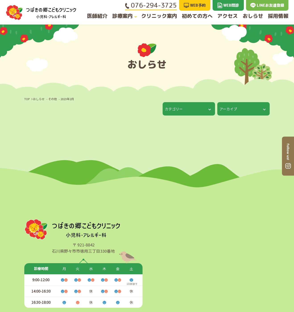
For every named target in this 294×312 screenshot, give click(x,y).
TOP (27, 99)
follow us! (288, 151)
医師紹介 (94, 16)
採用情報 (280, 16)
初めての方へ (195, 16)
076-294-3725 (151, 5)
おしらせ (253, 16)
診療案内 (121, 16)
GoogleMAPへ (259, 249)
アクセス (226, 16)
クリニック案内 (158, 16)
